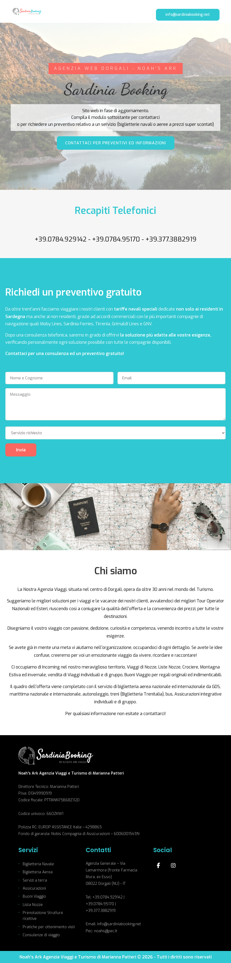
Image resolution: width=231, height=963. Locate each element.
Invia (21, 450)
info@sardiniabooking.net (188, 14)
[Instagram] (173, 865)
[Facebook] (158, 865)
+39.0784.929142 (61, 239)
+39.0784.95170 (116, 239)
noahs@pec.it (105, 931)
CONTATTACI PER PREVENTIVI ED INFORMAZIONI (115, 143)
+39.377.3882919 (171, 239)
